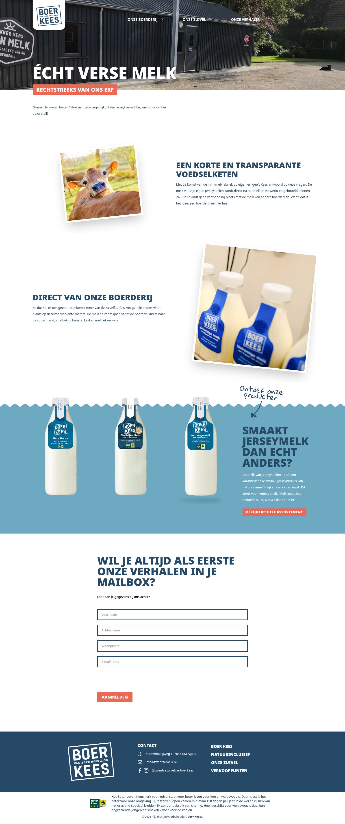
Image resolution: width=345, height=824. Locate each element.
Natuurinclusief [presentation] (230, 754)
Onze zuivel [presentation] (224, 762)
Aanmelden (115, 697)
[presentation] (131, 679)
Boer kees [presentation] (222, 746)
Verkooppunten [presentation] (229, 770)
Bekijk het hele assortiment (274, 512)
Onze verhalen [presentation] (246, 19)
